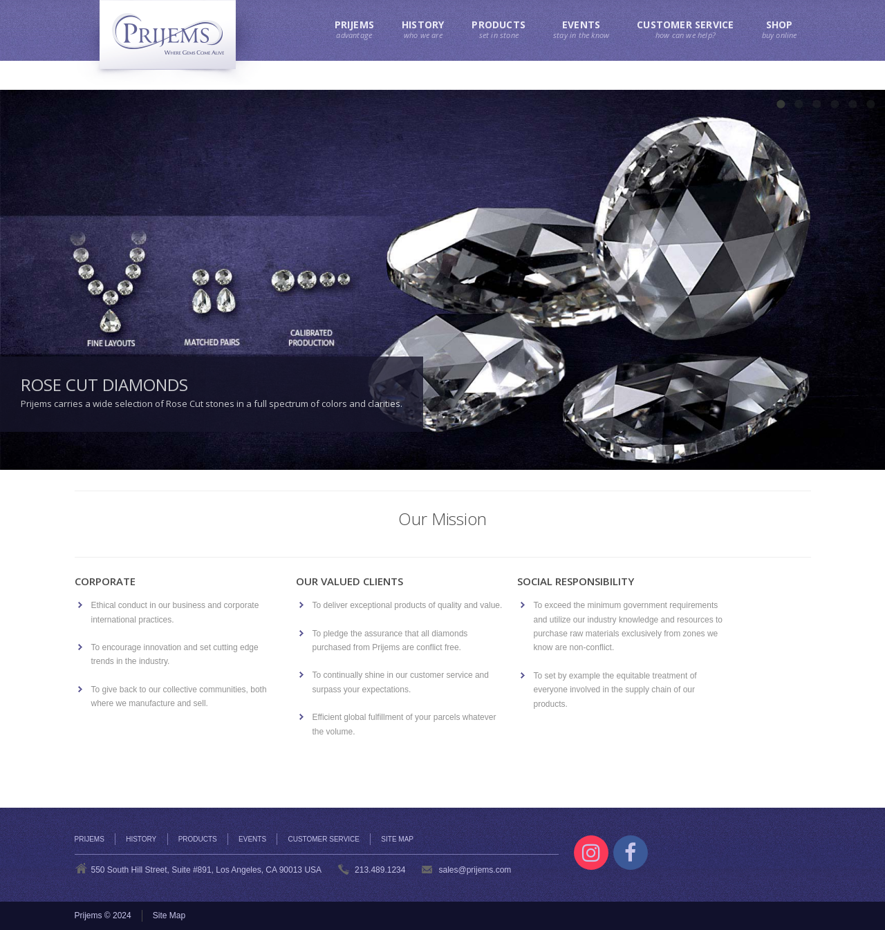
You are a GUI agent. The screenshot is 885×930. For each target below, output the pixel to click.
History (141, 839)
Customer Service (324, 839)
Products (197, 839)
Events (252, 839)
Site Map (397, 839)
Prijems (89, 839)
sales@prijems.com (474, 870)
